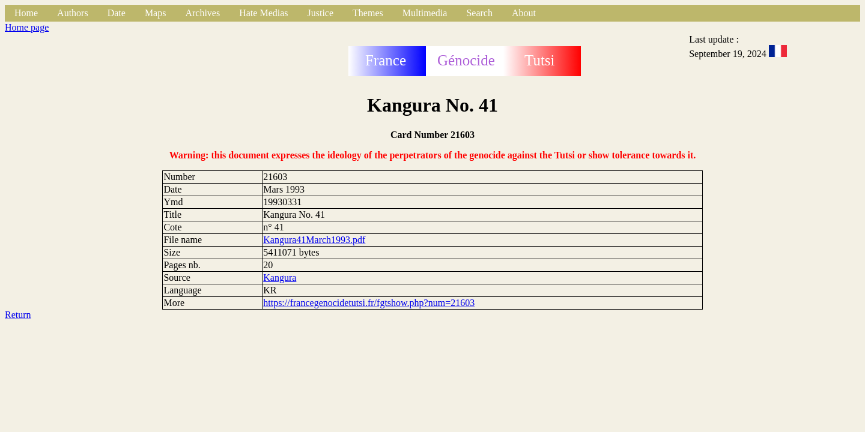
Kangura (279, 277)
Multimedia (425, 13)
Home (26, 13)
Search (479, 13)
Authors (72, 13)
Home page (27, 27)
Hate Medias (263, 13)
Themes (368, 13)
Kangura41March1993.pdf (314, 240)
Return (18, 315)
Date (117, 13)
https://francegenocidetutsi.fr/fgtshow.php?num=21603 (369, 303)
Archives (202, 13)
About (524, 13)
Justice (321, 13)
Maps (155, 13)
